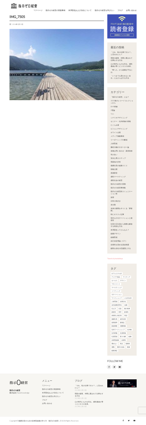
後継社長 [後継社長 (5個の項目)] (114, 319)
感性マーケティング (118, 177)
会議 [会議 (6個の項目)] (125, 305)
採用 (112, 197)
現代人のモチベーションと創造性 (121, 219)
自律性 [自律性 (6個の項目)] (123, 340)
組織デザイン (116, 234)
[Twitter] (114, 367)
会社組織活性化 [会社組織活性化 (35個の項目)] (117, 305)
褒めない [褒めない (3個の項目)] (114, 343)
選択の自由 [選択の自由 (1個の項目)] (120, 347)
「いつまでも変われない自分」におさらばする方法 (121, 77)
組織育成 (114, 237)
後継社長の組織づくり (119, 165)
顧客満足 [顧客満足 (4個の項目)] (114, 350)
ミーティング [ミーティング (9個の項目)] (116, 291)
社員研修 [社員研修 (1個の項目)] (123, 333)
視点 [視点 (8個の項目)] (121, 343)
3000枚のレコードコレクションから (122, 102)
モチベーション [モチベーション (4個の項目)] (117, 294)
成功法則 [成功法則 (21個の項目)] (123, 319)
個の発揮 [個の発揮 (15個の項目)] (127, 308)
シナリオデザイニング (119, 118)
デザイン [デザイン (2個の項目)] (123, 280)
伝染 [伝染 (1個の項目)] (120, 308)
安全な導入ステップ (118, 158)
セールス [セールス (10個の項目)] (114, 280)
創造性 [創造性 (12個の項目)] (114, 312)
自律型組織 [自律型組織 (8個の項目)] (115, 340)
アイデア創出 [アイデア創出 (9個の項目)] (116, 277)
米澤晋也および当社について (53, 393)
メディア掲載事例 (117, 136)
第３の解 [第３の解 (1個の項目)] (123, 336)
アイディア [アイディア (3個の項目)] (126, 277)
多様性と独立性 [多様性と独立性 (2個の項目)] (117, 315)
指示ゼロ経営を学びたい (51, 396)
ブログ (44, 400)
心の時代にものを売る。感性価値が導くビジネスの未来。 (121, 65)
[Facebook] (109, 367)
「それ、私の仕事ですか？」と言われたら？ (121, 53)
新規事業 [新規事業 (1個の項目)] (114, 326)
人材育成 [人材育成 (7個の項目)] (114, 301)
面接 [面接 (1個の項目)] (128, 347)
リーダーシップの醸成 (119, 140)
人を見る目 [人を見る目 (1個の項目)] (128, 298)
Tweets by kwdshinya (115, 258)
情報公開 (114, 169)
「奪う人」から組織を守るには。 (121, 71)
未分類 (113, 205)
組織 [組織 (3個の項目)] (129, 336)
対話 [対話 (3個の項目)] (125, 315)
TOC (112, 114)
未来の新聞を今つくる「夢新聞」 (121, 209)
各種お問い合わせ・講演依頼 (121, 151)
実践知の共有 (116, 162)
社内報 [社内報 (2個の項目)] (129, 329)
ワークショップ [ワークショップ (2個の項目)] (117, 298)
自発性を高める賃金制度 (120, 245)
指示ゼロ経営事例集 (118, 188)
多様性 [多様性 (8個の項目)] (126, 312)
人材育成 (114, 143)
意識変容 (114, 173)
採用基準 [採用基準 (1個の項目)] (114, 322)
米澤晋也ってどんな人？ (120, 230)
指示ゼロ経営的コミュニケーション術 (121, 192)
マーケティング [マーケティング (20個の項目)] (117, 287)
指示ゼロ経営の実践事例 (51, 389)
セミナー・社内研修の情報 (121, 121)
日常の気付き (116, 201)
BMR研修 (114, 107)
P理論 (113, 110)
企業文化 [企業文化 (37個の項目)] (123, 301)
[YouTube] (119, 367)
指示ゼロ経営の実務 (118, 184)
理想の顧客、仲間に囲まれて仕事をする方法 (121, 59)
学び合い (114, 155)
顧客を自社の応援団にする (121, 248)
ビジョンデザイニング (119, 129)
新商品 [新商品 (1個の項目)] (122, 322)
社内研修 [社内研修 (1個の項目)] (114, 333)
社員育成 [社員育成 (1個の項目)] (114, 336)
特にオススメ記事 (117, 214)
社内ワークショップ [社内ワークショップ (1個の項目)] (118, 329)
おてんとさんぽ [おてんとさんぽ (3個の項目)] (117, 273)
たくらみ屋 (115, 125)
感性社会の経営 (116, 180)
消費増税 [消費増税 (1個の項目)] (123, 326)
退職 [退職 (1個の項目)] (113, 347)
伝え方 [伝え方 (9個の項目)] (114, 308)
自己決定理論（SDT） (119, 241)
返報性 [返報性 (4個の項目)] (128, 343)
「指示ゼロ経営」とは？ (120, 97)
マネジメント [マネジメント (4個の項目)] (116, 284)
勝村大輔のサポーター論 (120, 147)
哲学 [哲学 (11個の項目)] (120, 312)
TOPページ (46, 385)
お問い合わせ (47, 403)
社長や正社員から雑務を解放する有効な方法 (121, 225)
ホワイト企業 (116, 132)
